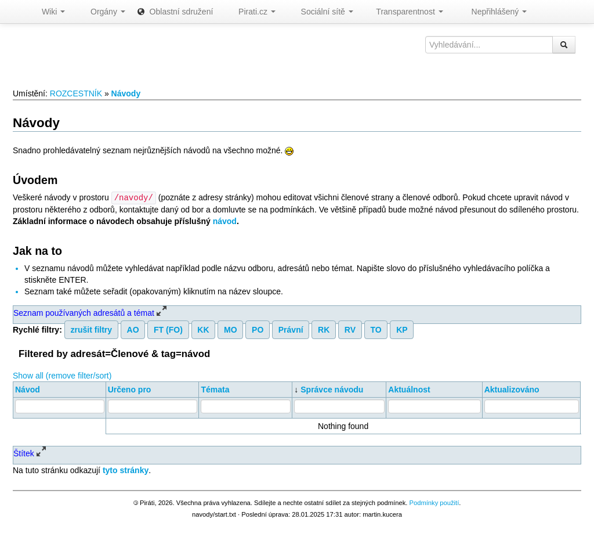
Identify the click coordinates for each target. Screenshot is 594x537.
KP (401, 329)
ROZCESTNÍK (76, 93)
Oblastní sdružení (175, 11)
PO (257, 329)
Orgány (101, 11)
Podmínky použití (434, 502)
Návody (126, 93)
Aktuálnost (409, 389)
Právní (290, 329)
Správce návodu (331, 389)
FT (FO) (168, 329)
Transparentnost (404, 11)
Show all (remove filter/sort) (62, 375)
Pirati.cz (249, 11)
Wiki (47, 11)
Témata (215, 389)
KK (203, 329)
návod (225, 220)
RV (350, 329)
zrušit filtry (92, 329)
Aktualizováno (511, 389)
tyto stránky (125, 469)
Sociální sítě (320, 11)
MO (230, 329)
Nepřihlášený (491, 11)
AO (133, 329)
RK (323, 329)
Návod (27, 389)
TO (375, 329)
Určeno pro (129, 389)
